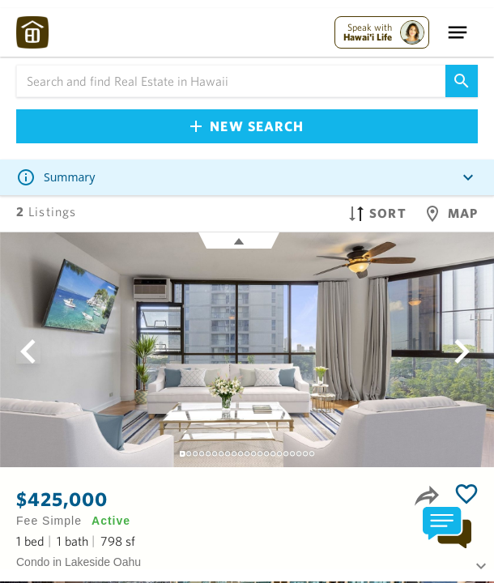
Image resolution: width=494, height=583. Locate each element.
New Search (247, 126)
